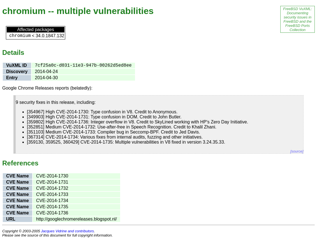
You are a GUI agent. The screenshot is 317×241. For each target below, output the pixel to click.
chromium (20, 35)
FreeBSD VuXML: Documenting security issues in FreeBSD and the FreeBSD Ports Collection (297, 19)
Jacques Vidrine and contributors (67, 231)
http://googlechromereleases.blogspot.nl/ (76, 219)
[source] (296, 151)
